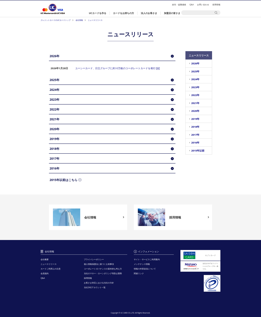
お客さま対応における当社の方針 (99, 282)
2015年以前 (197, 150)
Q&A (191, 4)
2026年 (195, 63)
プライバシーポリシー (94, 259)
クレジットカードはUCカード (53, 9)
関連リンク (139, 273)
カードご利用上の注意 (51, 268)
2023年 (195, 87)
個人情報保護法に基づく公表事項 (99, 264)
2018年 (195, 126)
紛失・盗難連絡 (179, 4)
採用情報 (216, 4)
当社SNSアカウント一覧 (95, 287)
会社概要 (45, 259)
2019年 (195, 118)
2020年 (195, 110)
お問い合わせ (203, 4)
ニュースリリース (49, 264)
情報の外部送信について (145, 268)
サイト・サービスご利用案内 (147, 259)
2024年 (195, 79)
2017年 (195, 134)
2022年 (195, 95)
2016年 (195, 142)
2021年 (195, 103)
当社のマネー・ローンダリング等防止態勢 (103, 273)
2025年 (195, 71)
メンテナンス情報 (142, 264)
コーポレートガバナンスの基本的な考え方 (103, 268)
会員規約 (45, 273)
